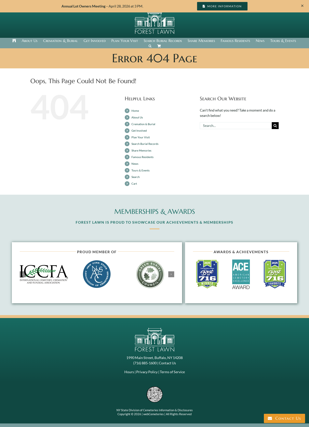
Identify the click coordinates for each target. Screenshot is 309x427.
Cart (134, 183)
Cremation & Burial (143, 124)
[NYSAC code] (154, 388)
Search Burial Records (144, 143)
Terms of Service (172, 372)
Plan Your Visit (140, 137)
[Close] (302, 5)
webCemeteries (153, 414)
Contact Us (167, 363)
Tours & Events (140, 170)
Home (135, 110)
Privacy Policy (147, 372)
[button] (150, 46)
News (134, 163)
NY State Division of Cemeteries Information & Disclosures (154, 410)
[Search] (275, 125)
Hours (129, 372)
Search (135, 177)
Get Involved (139, 130)
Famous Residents (142, 157)
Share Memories (141, 150)
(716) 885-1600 (145, 363)
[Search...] (236, 125)
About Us (137, 117)
